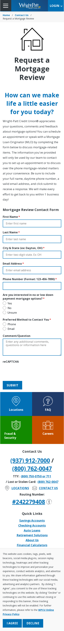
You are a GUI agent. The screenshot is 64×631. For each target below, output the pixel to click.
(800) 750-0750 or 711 (36, 476)
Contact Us (22, 15)
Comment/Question (16, 336)
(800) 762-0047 (32, 468)
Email (11, 329)
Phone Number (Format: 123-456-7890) (29, 279)
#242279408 (32, 502)
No (9, 308)
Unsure (12, 312)
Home (6, 15)
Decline (32, 623)
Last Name (10, 232)
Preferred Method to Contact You (26, 319)
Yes (10, 303)
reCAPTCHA (11, 361)
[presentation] (29, 371)
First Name (10, 217)
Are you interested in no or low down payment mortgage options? (28, 296)
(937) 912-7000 (30, 460)
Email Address (12, 263)
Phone (12, 324)
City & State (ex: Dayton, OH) (22, 248)
